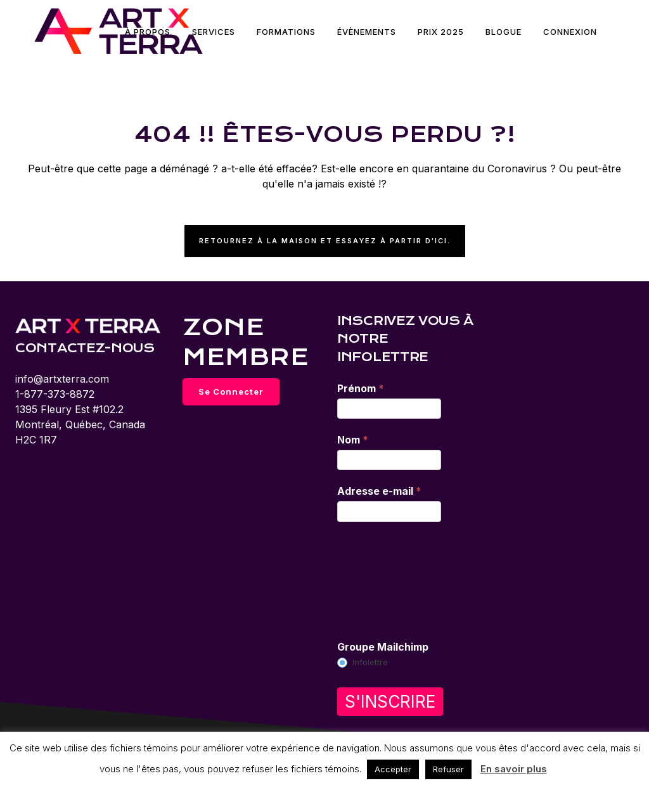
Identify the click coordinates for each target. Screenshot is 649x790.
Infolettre (362, 662)
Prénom (360, 388)
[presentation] (389, 580)
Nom (352, 439)
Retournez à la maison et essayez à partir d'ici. (325, 240)
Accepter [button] (393, 769)
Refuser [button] (448, 769)
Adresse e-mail (379, 491)
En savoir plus (513, 769)
